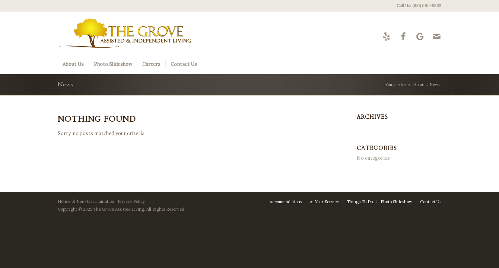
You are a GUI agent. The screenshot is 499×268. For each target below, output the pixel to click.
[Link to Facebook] (403, 36)
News (65, 84)
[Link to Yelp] (386, 36)
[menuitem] (417, 5)
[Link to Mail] (436, 36)
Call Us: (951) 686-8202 (419, 5)
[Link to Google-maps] (419, 36)
